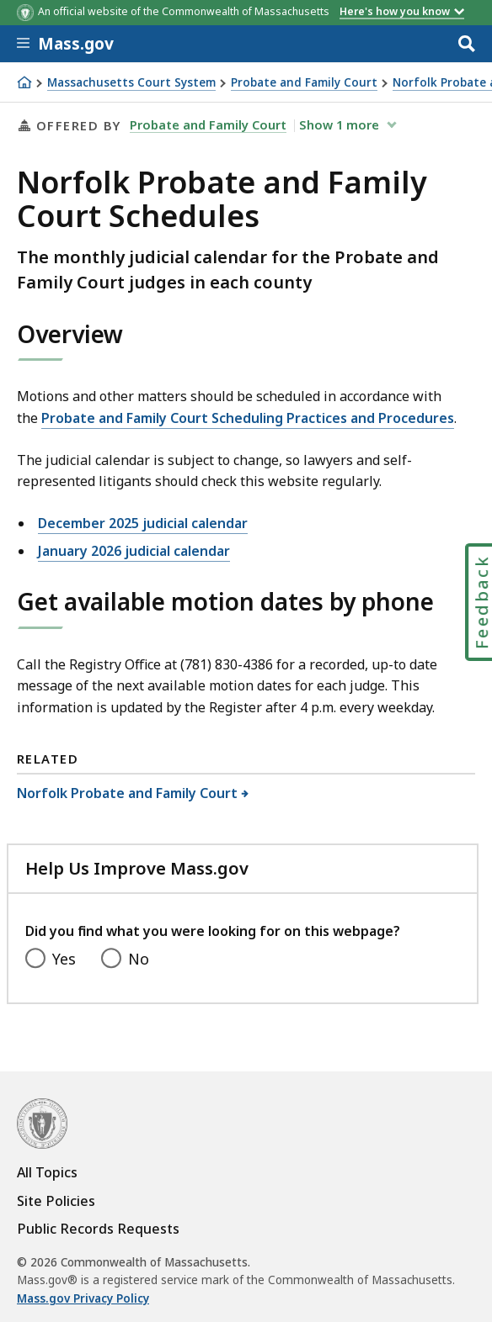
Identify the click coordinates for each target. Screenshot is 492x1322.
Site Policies (56, 1201)
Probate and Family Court (304, 83)
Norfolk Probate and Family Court (127, 793)
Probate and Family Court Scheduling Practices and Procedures (247, 418)
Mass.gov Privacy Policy (83, 1298)
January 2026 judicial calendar (134, 551)
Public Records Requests (98, 1228)
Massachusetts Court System (131, 83)
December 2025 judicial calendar (143, 523)
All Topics (47, 1172)
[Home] (24, 82)
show (340, 124)
